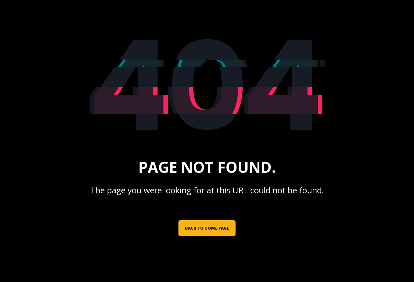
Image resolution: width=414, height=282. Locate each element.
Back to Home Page (207, 228)
